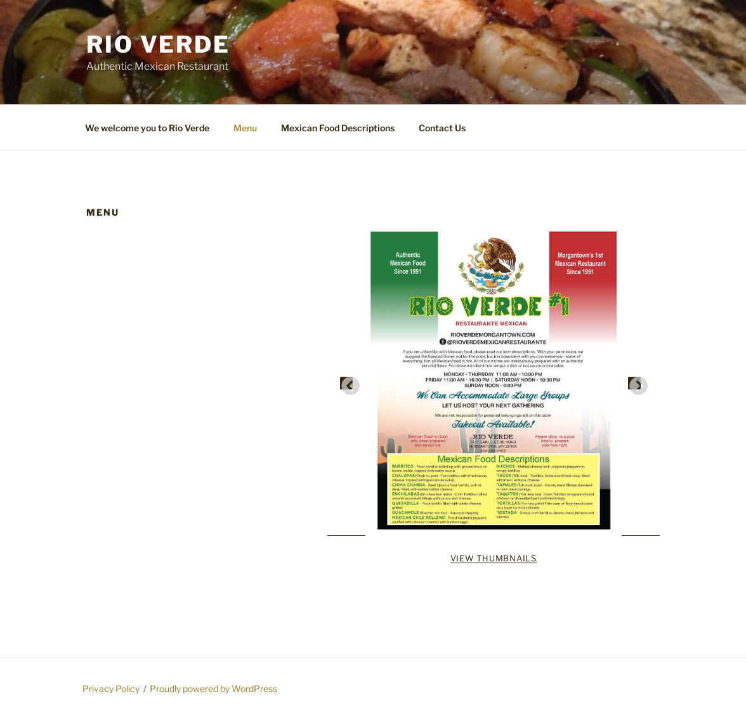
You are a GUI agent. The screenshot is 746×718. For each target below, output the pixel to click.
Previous (346, 383)
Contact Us (442, 127)
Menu (245, 127)
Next (634, 383)
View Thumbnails (493, 558)
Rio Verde (158, 44)
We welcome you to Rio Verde (147, 127)
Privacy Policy (111, 688)
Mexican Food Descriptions (338, 127)
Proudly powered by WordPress (213, 688)
